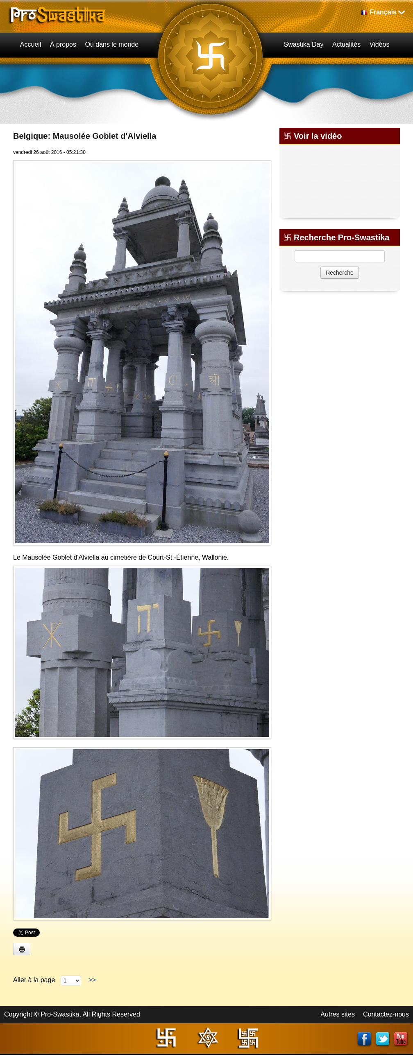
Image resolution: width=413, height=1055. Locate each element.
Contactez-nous (386, 1014)
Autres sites (337, 1014)
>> (92, 979)
